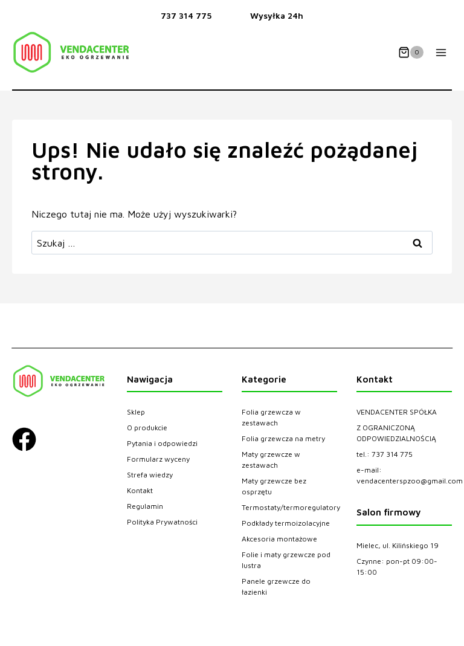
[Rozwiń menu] (441, 52)
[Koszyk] (411, 52)
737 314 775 (186, 15)
